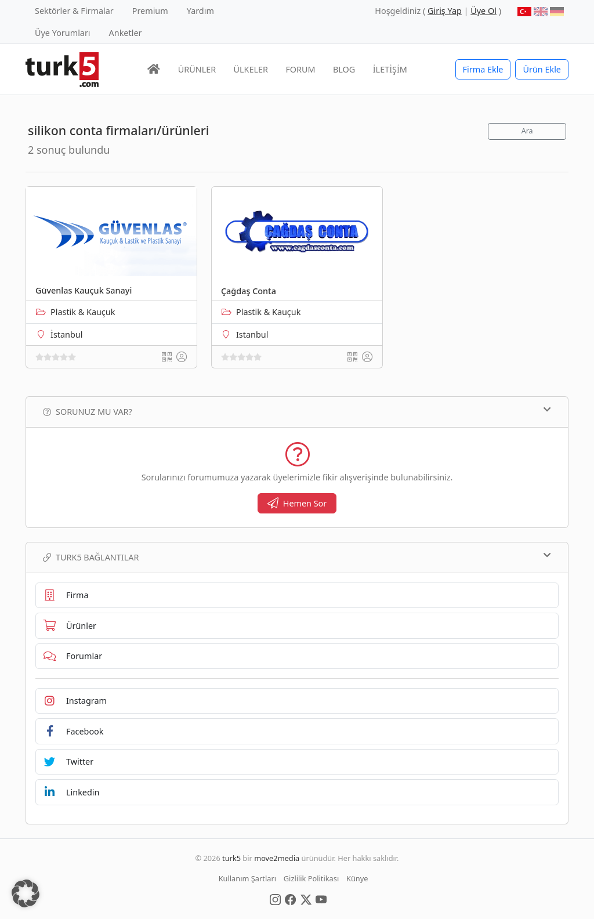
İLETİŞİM (390, 69)
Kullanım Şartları (247, 878)
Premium (150, 10)
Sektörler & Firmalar (74, 10)
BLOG (344, 69)
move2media (276, 858)
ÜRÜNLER (197, 69)
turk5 (231, 858)
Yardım (200, 10)
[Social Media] (275, 898)
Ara (527, 131)
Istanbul (252, 334)
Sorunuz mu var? (297, 411)
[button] (25, 893)
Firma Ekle (483, 69)
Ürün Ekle (542, 69)
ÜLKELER (251, 69)
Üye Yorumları (62, 32)
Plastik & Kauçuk (82, 311)
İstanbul (66, 334)
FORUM (300, 69)
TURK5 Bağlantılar (297, 557)
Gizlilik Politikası (311, 878)
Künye (357, 878)
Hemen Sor (297, 503)
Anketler (125, 32)
